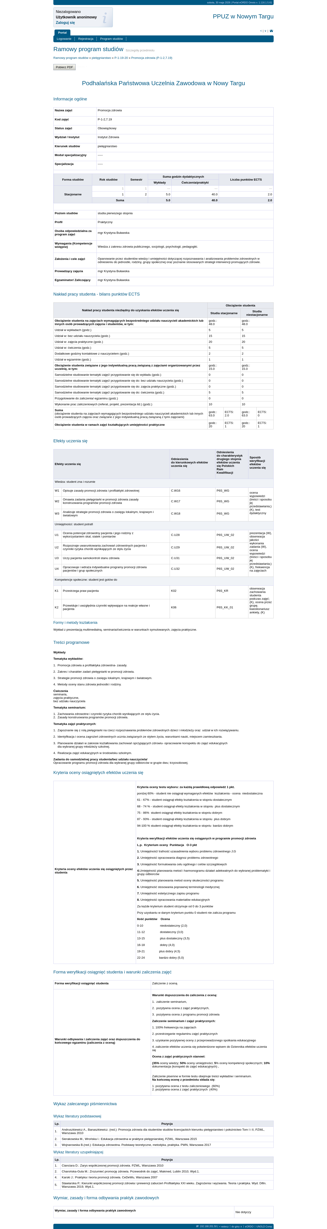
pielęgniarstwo (101, 58)
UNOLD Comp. (264, 1226)
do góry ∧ (237, 1226)
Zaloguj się (65, 23)
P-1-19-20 (121, 58)
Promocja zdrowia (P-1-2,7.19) (151, 58)
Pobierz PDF (64, 67)
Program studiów (111, 38)
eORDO (249, 1226)
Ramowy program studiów (70, 58)
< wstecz (224, 1226)
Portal (62, 32)
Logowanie (64, 38)
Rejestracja (85, 38)
